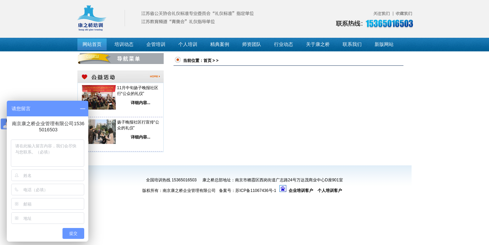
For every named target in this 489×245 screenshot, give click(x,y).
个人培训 (187, 44)
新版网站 (384, 44)
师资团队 (251, 44)
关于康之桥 (318, 44)
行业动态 (283, 44)
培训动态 (123, 44)
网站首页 (92, 44)
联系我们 (352, 44)
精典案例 (219, 44)
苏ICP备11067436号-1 (255, 190)
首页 (207, 60)
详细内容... (140, 102)
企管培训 (155, 44)
